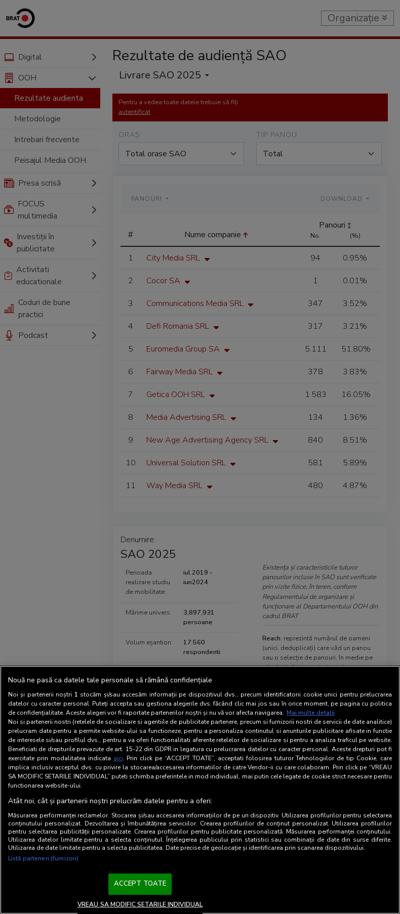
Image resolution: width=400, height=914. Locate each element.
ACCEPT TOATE (140, 883)
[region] (200, 790)
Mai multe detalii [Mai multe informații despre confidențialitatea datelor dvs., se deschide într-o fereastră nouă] (311, 713)
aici (118, 758)
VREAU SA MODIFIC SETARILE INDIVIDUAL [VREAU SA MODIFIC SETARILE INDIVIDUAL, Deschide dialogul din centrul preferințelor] (140, 904)
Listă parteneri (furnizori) (43, 858)
